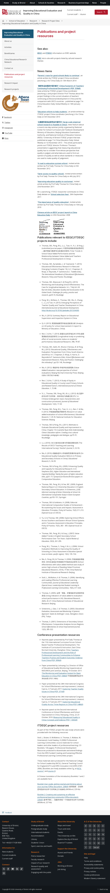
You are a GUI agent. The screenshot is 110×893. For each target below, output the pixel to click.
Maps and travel (64, 825)
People (103, 3)
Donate (61, 856)
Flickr (6, 138)
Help (86, 858)
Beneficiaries (9, 53)
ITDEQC (49, 53)
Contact (5, 822)
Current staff (72, 14)
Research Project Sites (51, 21)
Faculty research (37, 859)
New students (7, 852)
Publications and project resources (14, 75)
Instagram (8, 128)
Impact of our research (40, 863)
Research (61, 3)
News (94, 3)
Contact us (8, 68)
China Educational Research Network (15, 60)
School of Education (17, 21)
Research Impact (11, 83)
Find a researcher (38, 856)
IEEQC (39, 53)
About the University (66, 822)
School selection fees (60, 194)
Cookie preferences (92, 875)
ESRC (39, 58)
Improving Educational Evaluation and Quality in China (24, 23)
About (32, 3)
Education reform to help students (52, 111)
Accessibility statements (93, 864)
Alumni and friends (65, 852)
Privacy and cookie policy (94, 868)
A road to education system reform (52, 163)
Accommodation (37, 836)
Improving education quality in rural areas (55, 181)
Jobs (60, 862)
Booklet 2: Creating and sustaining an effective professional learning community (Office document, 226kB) (58, 797)
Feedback (8, 812)
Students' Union (37, 842)
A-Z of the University (93, 822)
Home (6, 3)
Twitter (7, 122)
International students (40, 832)
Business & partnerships (79, 3)
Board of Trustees (65, 842)
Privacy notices (90, 871)
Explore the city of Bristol (68, 839)
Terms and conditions (93, 861)
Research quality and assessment (39, 867)
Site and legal (89, 854)
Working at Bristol (65, 866)
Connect (5, 865)
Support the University (67, 849)
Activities (7, 47)
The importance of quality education (53, 202)
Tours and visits (64, 829)
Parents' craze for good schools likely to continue (58, 75)
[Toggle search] (101, 12)
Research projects (11, 89)
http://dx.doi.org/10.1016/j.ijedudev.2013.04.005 (60, 310)
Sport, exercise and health (41, 846)
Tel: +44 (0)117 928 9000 (11, 842)
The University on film (66, 836)
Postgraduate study (39, 829)
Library (34, 839)
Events (60, 832)
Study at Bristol (18, 3)
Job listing (62, 869)
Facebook (8, 117)
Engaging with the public (41, 872)
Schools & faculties (46, 3)
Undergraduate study (39, 825)
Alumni (83, 14)
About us (8, 41)
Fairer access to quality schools (51, 174)
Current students (74, 10)
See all (96, 847)
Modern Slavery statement (94, 878)
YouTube (8, 133)
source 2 (51, 771)
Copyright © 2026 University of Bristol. (15, 889)
